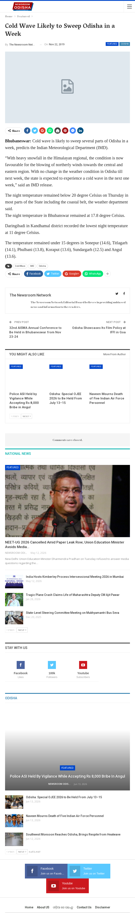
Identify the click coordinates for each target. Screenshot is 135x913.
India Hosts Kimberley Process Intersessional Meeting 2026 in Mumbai (75, 576)
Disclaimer (102, 892)
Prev (15, 416)
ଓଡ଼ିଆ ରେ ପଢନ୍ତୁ (63, 892)
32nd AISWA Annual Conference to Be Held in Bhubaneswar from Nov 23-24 (35, 332)
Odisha (125, 44)
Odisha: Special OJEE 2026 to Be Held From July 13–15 (64, 797)
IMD (32, 266)
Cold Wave (20, 266)
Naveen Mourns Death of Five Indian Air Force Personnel (65, 816)
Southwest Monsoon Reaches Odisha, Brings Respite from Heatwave (73, 834)
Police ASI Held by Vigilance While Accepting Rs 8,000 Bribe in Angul (67, 776)
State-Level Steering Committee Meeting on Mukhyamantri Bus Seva (72, 612)
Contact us (84, 892)
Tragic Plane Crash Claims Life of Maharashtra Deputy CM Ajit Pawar (73, 595)
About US (43, 892)
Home (29, 892)
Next (27, 416)
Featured (112, 44)
